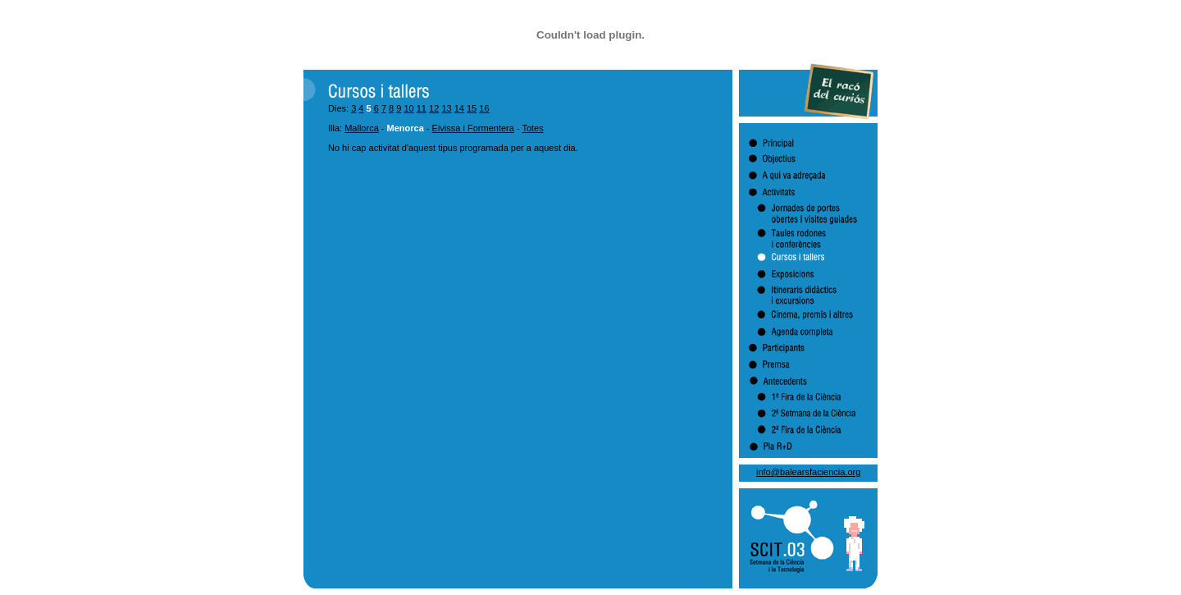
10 (408, 108)
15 (472, 108)
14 (459, 108)
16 (484, 108)
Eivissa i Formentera (473, 128)
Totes (532, 128)
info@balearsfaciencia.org (808, 472)
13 (446, 108)
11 (421, 108)
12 (434, 108)
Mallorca (361, 128)
